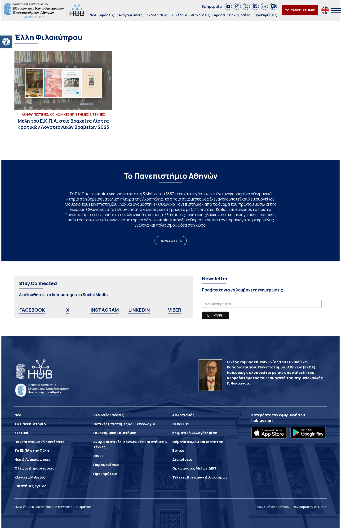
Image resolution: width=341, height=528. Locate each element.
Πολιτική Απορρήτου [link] (273, 507)
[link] (6, 42)
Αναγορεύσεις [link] (131, 15)
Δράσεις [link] (107, 15)
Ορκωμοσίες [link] (239, 15)
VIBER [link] (174, 310)
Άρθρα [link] (219, 15)
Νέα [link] (93, 15)
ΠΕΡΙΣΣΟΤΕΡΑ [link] (170, 240)
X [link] (67, 310)
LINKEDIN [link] (139, 310)
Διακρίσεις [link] (200, 15)
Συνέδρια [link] (179, 15)
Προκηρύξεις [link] (265, 15)
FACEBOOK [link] (32, 310)
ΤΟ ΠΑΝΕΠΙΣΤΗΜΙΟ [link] (300, 10)
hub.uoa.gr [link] (261, 420)
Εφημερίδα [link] (212, 6)
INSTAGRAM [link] (104, 310)
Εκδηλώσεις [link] (157, 15)
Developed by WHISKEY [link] (310, 507)
